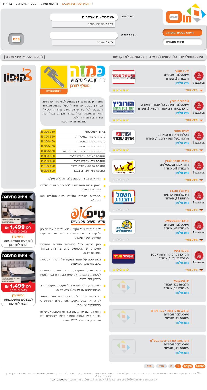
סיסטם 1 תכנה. (58, 379)
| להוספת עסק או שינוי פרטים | (24, 57)
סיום (149, 366)
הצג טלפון (182, 83)
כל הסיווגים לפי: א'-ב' (163, 57)
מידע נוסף (191, 90)
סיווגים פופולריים (192, 57)
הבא (161, 366)
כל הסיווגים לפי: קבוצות (128, 57)
